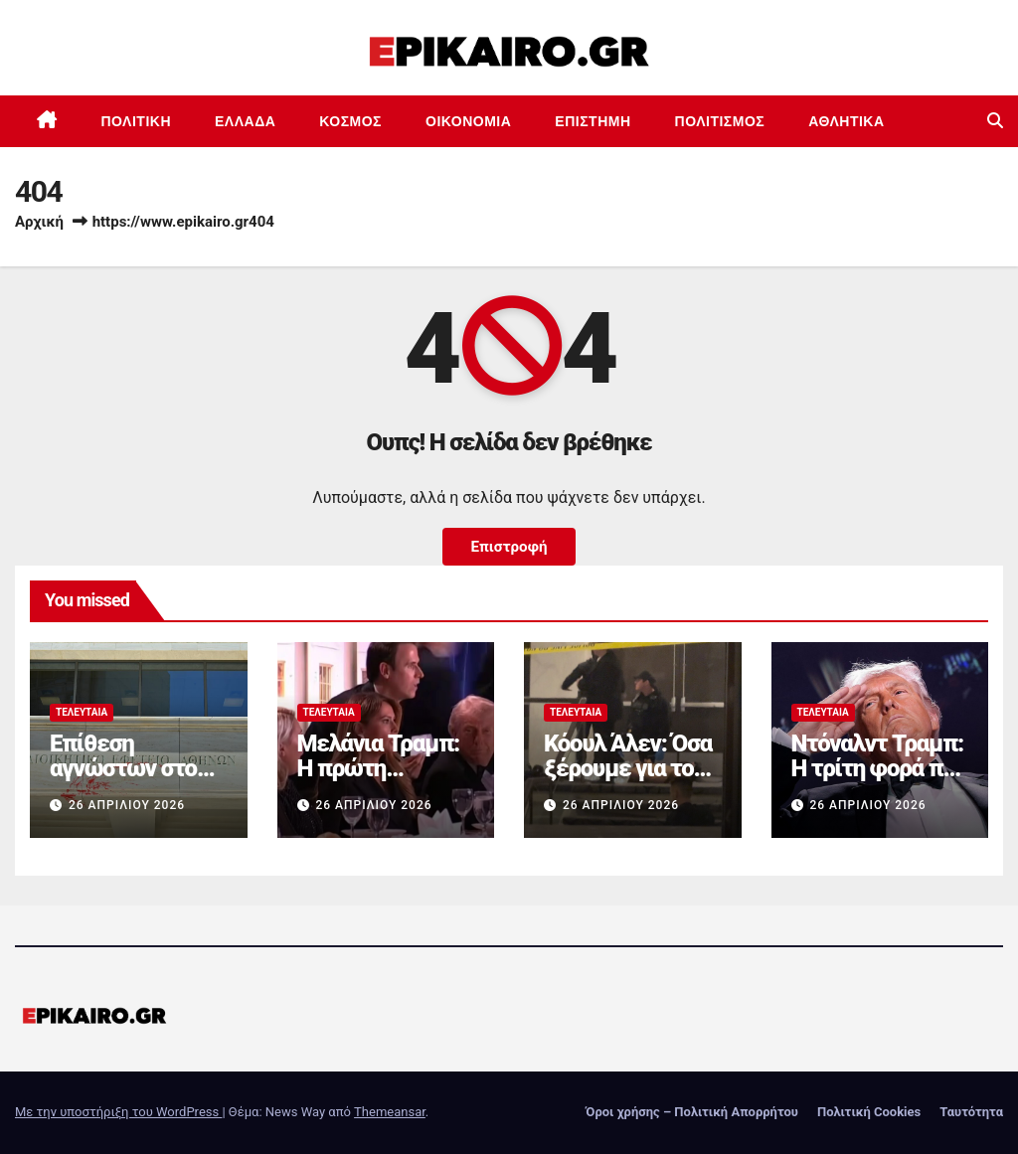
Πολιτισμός (720, 121)
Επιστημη (592, 121)
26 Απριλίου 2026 (127, 805)
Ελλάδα (245, 121)
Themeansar (389, 1111)
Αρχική (39, 222)
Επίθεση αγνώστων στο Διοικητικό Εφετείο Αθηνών (135, 781)
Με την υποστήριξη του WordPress (118, 1111)
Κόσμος (350, 121)
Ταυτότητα (971, 1111)
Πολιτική (136, 121)
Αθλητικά (846, 121)
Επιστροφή (508, 547)
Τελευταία (81, 712)
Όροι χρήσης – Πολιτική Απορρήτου (692, 1111)
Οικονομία (468, 121)
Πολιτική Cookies (869, 1111)
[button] (995, 120)
